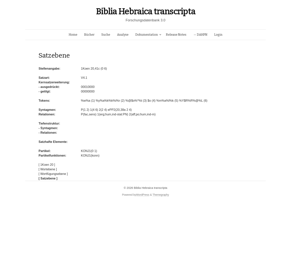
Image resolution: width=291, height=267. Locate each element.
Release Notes (176, 34)
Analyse (123, 34)
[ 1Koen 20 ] (47, 164)
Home (73, 34)
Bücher (89, 34)
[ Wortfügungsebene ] (53, 173)
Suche (105, 34)
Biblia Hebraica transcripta (145, 11)
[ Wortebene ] (48, 169)
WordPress (142, 194)
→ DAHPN (200, 34)
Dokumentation (146, 34)
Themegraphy (161, 194)
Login (218, 34)
